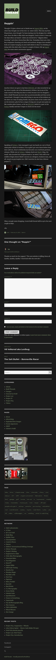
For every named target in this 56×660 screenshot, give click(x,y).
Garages (8, 391)
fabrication (38, 496)
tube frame (37, 510)
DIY (13, 496)
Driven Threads (11, 549)
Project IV (9, 398)
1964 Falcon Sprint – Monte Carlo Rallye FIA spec (22, 628)
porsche (28, 506)
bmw (11, 492)
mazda (48, 499)
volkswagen (18, 513)
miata (7, 503)
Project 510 (9, 396)
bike (6, 492)
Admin (23, 232)
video (10, 513)
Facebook (7, 643)
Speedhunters (10, 595)
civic (47, 492)
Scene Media (10, 591)
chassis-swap (19, 492)
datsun (7, 496)
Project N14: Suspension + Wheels (17, 626)
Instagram (7, 647)
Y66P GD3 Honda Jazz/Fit (14, 630)
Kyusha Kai (9, 570)
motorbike (14, 503)
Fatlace (6, 106)
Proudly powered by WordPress (21, 656)
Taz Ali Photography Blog (14, 602)
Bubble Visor (10, 537)
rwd (6, 510)
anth (8, 232)
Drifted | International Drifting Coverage (19, 546)
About (8, 417)
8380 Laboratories (12, 528)
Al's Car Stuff (10, 532)
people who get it (11, 506)
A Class (8, 530)
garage (12, 499)
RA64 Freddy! (10, 581)
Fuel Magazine (11, 560)
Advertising (10, 419)
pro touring (36, 506)
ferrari (46, 496)
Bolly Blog (9, 535)
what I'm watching (42, 513)
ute (49, 510)
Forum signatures (12, 424)
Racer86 (8, 584)
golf (17, 499)
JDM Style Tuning (12, 567)
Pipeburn (9, 579)
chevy (42, 492)
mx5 (30, 503)
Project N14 (10, 401)
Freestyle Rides (11, 558)
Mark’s (39, 152)
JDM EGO (31, 88)
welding (31, 513)
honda (23, 499)
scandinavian (13, 510)
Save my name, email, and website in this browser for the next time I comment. (28, 327)
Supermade (10, 600)
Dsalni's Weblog (11, 551)
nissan (36, 503)
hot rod (29, 499)
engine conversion (27, 496)
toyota (29, 510)
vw (25, 513)
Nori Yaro (9, 577)
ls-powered (40, 499)
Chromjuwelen (11, 539)
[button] (28, 651)
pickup (21, 506)
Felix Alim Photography (14, 556)
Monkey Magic (11, 572)
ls (34, 499)
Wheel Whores (11, 609)
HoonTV (9, 563)
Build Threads (10, 389)
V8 (6, 513)
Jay (9, 249)
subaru (22, 510)
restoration (46, 506)
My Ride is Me (10, 574)
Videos (8, 403)
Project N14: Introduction (14, 635)
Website (7, 318)
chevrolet (34, 492)
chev (27, 492)
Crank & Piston (11, 542)
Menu (49, 11)
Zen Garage (10, 612)
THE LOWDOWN (11, 607)
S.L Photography (11, 588)
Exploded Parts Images (13, 421)
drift (17, 496)
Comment (8, 277)
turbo (44, 510)
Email (6, 310)
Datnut (8, 544)
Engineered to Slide (12, 553)
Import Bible (39, 28)
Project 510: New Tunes (13, 633)
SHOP (8, 426)
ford (6, 499)
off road (43, 503)
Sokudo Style (10, 593)
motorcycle (23, 503)
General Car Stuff (11, 394)
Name (6, 302)
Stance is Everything (13, 598)
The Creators (10, 605)
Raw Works (9, 586)
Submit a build (11, 428)
